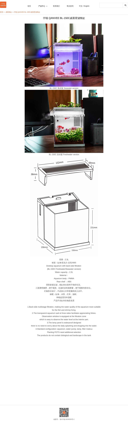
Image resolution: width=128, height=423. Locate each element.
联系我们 (56, 6)
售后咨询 (70, 6)
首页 (29, 6)
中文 (80, 6)
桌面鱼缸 (9, 12)
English (86, 6)
